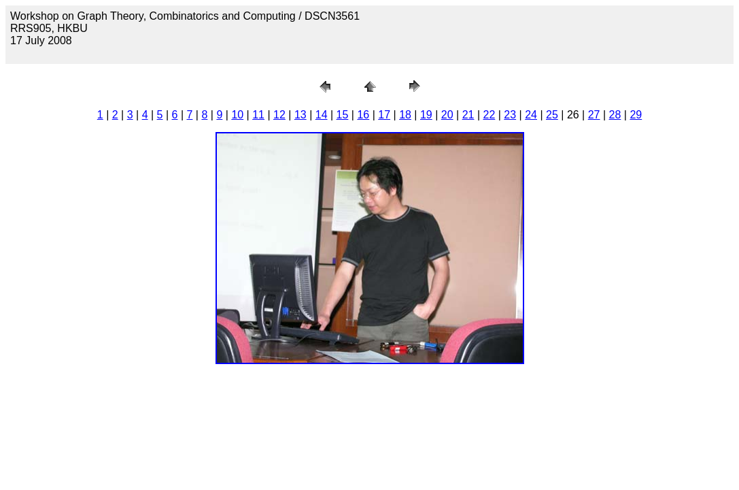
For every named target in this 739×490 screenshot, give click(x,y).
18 (405, 114)
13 (300, 114)
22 (489, 114)
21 (468, 114)
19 (426, 114)
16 (363, 114)
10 (237, 114)
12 (279, 114)
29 (636, 114)
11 (258, 114)
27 (594, 114)
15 (343, 114)
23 (510, 114)
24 (531, 114)
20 (447, 114)
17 (384, 114)
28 (615, 114)
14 (321, 114)
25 (552, 114)
